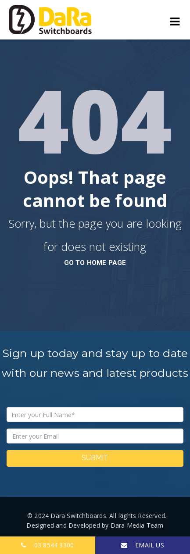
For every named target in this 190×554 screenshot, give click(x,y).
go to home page (95, 263)
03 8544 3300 (47, 545)
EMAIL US (142, 545)
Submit (95, 458)
